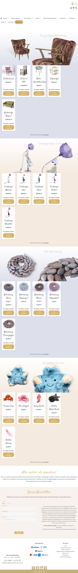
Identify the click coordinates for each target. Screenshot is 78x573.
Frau (5, 503)
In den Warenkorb (9, 235)
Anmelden (19, 532)
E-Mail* (4, 517)
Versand (46, 243)
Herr (10, 503)
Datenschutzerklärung (60, 523)
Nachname (5, 511)
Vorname (4, 505)
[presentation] (13, 527)
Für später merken (8, 231)
